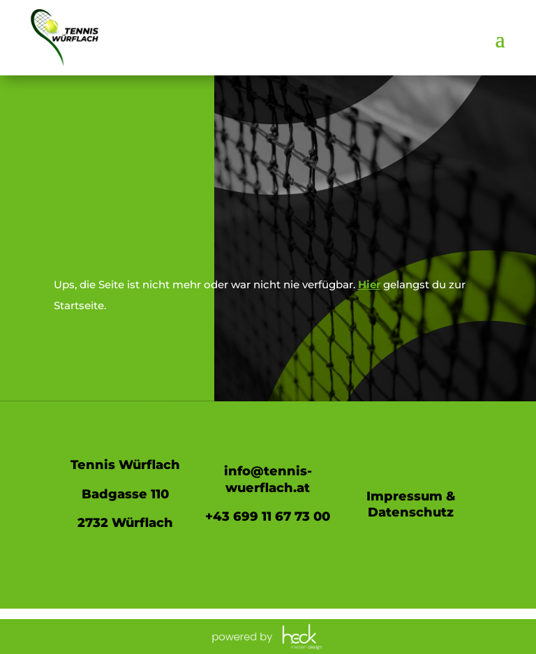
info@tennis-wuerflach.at (268, 479)
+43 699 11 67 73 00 (267, 516)
